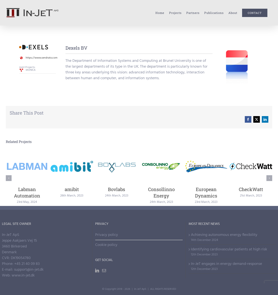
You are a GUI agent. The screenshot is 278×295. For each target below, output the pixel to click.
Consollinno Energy (161, 192)
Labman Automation (27, 192)
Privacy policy (106, 235)
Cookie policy (106, 245)
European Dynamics (206, 192)
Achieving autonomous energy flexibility (224, 235)
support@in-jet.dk (29, 270)
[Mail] (104, 271)
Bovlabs (116, 189)
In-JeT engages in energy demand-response (226, 264)
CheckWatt (251, 189)
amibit (72, 189)
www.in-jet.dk (23, 275)
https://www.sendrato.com (41, 58)
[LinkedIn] (97, 271)
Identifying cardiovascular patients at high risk (229, 249)
